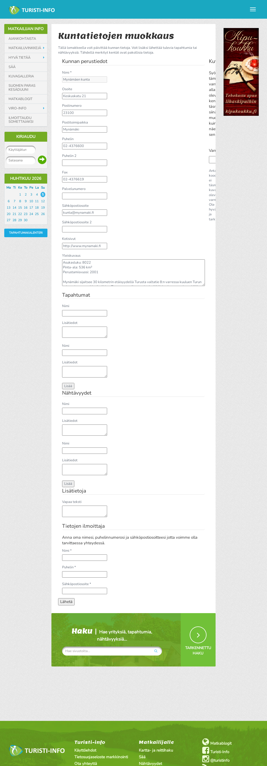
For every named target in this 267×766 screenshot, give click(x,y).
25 (37, 214)
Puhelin (68, 139)
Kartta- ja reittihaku (156, 750)
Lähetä (66, 601)
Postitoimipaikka (75, 122)
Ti (14, 187)
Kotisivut (69, 238)
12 (43, 201)
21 (14, 214)
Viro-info (17, 108)
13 (8, 207)
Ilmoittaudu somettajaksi (21, 120)
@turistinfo (215, 759)
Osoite (67, 89)
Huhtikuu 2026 (25, 178)
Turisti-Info (215, 750)
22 (20, 214)
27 (8, 220)
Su (43, 187)
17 (31, 207)
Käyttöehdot (85, 750)
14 (14, 207)
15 (20, 207)
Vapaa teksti (72, 501)
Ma (8, 187)
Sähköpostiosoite (75, 205)
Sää (12, 67)
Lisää (68, 386)
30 (25, 220)
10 (31, 201)
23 (25, 214)
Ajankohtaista (22, 39)
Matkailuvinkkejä (25, 48)
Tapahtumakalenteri (26, 233)
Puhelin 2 (69, 155)
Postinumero (72, 105)
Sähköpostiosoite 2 (77, 222)
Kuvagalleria (21, 76)
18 (37, 207)
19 (43, 207)
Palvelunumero (74, 188)
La (37, 187)
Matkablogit (21, 99)
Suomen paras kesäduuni (22, 88)
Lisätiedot (70, 322)
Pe (31, 187)
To (25, 187)
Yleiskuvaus (71, 255)
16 (25, 207)
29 (20, 220)
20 (8, 214)
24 (31, 214)
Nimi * (67, 72)
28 (14, 220)
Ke (20, 187)
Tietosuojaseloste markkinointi (101, 757)
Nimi (65, 306)
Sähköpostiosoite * (76, 584)
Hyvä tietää (19, 57)
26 (43, 214)
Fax (65, 172)
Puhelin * (69, 567)
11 (37, 201)
